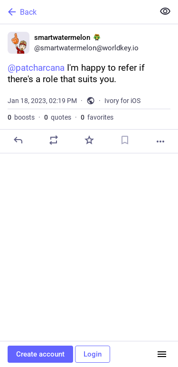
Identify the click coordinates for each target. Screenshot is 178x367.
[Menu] (161, 354)
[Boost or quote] (53, 140)
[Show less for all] (165, 11)
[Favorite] (89, 140)
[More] (160, 141)
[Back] (76, 12)
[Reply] (18, 140)
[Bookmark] (125, 140)
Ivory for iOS (122, 100)
